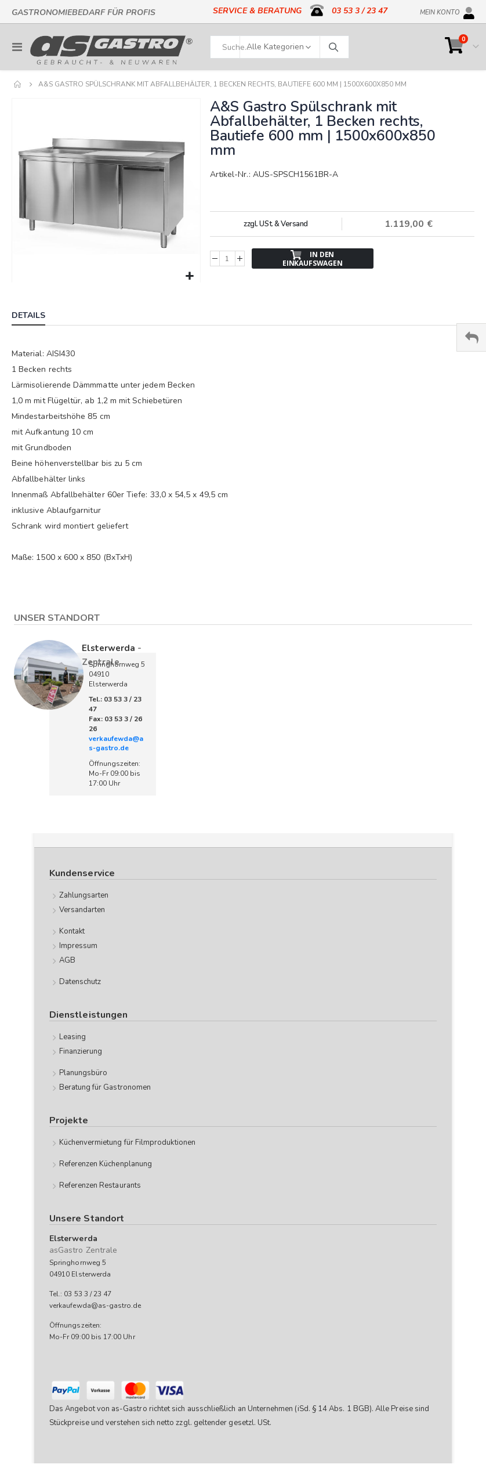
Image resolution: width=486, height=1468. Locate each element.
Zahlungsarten (84, 895)
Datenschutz (80, 982)
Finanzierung (81, 1051)
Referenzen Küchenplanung (106, 1164)
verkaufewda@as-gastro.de (116, 743)
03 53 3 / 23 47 (359, 10)
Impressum (78, 946)
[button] (190, 276)
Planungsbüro (83, 1073)
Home (18, 84)
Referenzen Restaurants (100, 1185)
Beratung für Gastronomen (105, 1087)
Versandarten (82, 910)
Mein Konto (440, 10)
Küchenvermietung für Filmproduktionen (127, 1142)
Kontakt (72, 931)
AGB (67, 960)
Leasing (72, 1037)
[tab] (37, 316)
